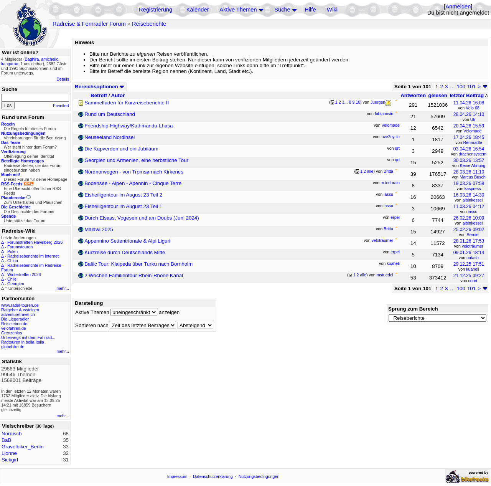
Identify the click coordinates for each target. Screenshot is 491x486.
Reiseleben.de (14, 323)
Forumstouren (20, 247)
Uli (472, 119)
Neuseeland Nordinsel (109, 137)
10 (358, 102)
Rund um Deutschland (109, 114)
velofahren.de (13, 328)
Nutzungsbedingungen (259, 476)
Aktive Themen (238, 10)
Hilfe (310, 10)
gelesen (437, 95)
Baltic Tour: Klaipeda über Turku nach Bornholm (138, 264)
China (12, 260)
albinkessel (473, 200)
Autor (118, 95)
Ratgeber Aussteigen (20, 309)
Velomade (472, 131)
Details (62, 79)
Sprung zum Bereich (413, 309)
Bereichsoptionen (99, 86)
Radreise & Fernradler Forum (89, 24)
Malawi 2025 (98, 229)
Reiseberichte (149, 24)
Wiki (332, 10)
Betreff (99, 95)
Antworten (413, 95)
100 (461, 86)
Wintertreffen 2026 (24, 274)
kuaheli (472, 269)
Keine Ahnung (472, 165)
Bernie (473, 234)
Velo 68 (472, 108)
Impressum (177, 476)
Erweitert (61, 105)
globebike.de (12, 346)
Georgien (15, 283)
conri (472, 280)
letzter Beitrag (469, 95)
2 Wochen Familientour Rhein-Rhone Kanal (133, 275)
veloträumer (472, 246)
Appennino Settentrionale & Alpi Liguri (127, 241)
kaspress (473, 188)
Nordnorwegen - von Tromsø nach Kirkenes (133, 172)
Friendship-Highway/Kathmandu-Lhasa (128, 126)
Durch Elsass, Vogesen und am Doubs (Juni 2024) (141, 218)
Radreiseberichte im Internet (33, 256)
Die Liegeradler (15, 319)
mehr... (62, 288)
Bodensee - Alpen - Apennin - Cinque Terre (132, 183)
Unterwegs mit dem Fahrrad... (28, 337)
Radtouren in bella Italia (22, 342)
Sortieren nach (92, 325)
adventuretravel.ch (18, 314)
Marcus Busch (473, 177)
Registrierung (155, 10)
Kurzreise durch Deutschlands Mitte (124, 252)
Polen (12, 251)
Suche (282, 10)
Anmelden (458, 6)
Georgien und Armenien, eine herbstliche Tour (136, 160)
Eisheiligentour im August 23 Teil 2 (123, 195)
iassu (473, 211)
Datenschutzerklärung (213, 476)
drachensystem (472, 154)
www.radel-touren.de (20, 305)
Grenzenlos (11, 333)
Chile (11, 279)
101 (471, 86)
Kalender (197, 10)
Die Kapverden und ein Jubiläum (121, 149)
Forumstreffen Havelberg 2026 (35, 242)
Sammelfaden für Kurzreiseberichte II (126, 103)
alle (370, 171)
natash (472, 257)
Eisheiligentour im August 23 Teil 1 (123, 206)
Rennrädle (472, 142)
